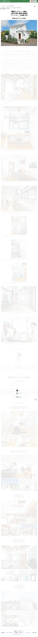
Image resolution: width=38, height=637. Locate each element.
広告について (21, 632)
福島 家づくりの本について (19, 631)
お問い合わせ (34, 632)
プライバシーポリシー (9, 632)
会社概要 (2, 632)
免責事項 (16, 632)
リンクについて (28, 632)
